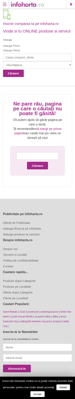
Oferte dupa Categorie (18, 292)
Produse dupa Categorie (19, 280)
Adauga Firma (11, 45)
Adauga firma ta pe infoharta (22, 228)
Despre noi (10, 249)
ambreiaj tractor (49, 311)
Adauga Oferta (11, 50)
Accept (38, 394)
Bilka (55, 316)
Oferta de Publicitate (16, 222)
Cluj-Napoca (71, 4)
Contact (8, 266)
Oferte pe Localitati (15, 298)
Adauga (7, 39)
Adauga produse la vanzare (21, 234)
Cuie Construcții (29, 311)
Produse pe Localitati (17, 286)
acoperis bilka (43, 316)
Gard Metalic (10, 311)
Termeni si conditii (15, 254)
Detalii (63, 387)
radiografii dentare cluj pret (35, 321)
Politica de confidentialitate (21, 260)
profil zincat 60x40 (22, 316)
